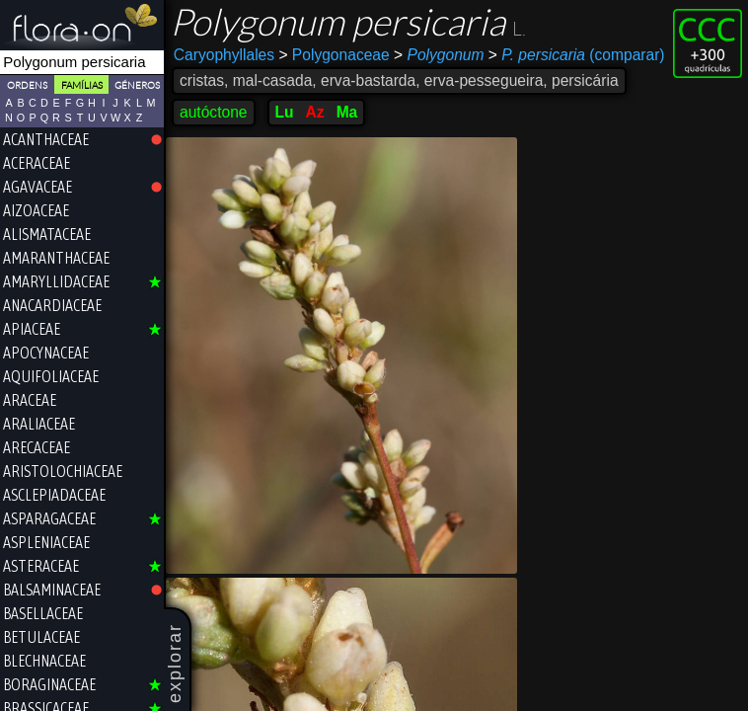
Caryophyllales (224, 54)
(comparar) (576, 55)
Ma (347, 112)
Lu (284, 112)
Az (315, 112)
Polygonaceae (333, 54)
